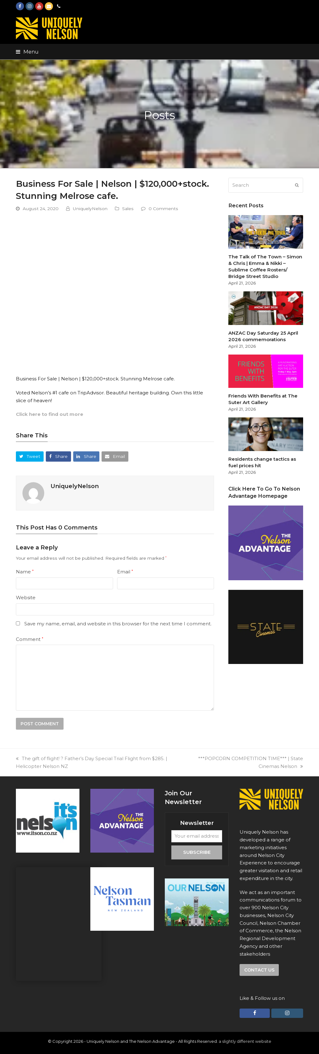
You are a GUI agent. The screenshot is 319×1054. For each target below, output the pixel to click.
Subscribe (197, 852)
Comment (29, 639)
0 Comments (163, 208)
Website (26, 597)
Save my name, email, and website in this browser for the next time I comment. (118, 624)
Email (125, 572)
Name (25, 572)
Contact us (259, 969)
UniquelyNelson (90, 208)
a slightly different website (245, 1041)
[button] (27, 52)
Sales (128, 208)
